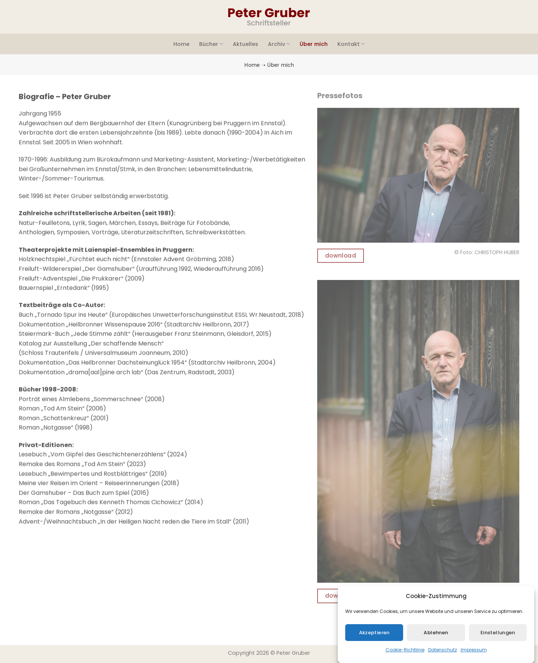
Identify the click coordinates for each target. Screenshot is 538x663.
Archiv (279, 44)
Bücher (211, 44)
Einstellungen (497, 638)
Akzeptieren (374, 638)
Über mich (314, 44)
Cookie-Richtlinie (405, 656)
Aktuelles (245, 44)
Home (181, 44)
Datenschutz (442, 656)
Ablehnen (436, 638)
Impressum (474, 656)
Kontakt (351, 44)
